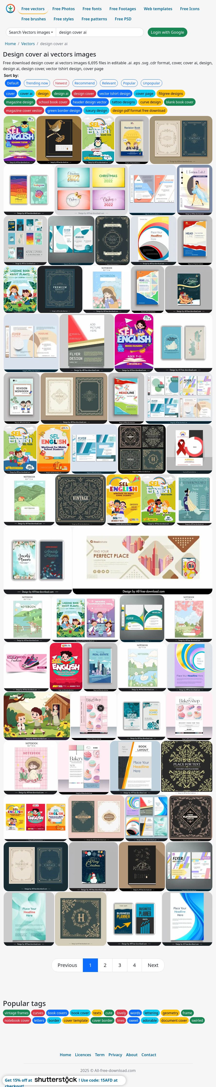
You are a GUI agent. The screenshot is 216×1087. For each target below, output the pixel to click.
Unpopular (151, 83)
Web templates (158, 8)
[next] (153, 965)
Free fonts (92, 8)
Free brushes (33, 19)
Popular (129, 83)
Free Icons (189, 8)
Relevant (109, 83)
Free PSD (123, 19)
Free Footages (122, 8)
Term (100, 1054)
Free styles (64, 19)
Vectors (28, 43)
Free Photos (63, 8)
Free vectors (32, 8)
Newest (61, 83)
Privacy (115, 1054)
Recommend (85, 83)
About (132, 1054)
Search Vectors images (29, 32)
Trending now (37, 83)
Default (13, 83)
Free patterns (94, 19)
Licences (83, 1054)
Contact (148, 1054)
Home (10, 43)
